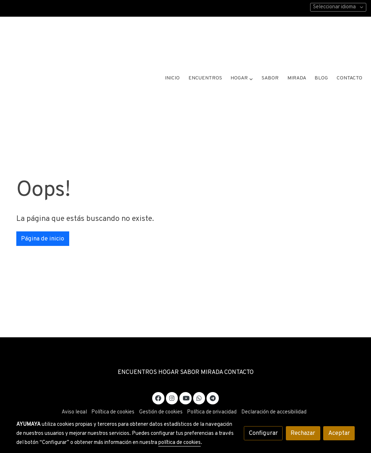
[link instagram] (172, 382)
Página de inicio (42, 223)
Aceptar (339, 433)
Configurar (263, 433)
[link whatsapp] (199, 382)
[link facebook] (158, 382)
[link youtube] (185, 382)
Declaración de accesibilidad (274, 396)
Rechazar (303, 433)
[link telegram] (213, 382)
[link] (71, 44)
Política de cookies (112, 396)
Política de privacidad (212, 396)
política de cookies (179, 442)
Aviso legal (74, 396)
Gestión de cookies (161, 396)
